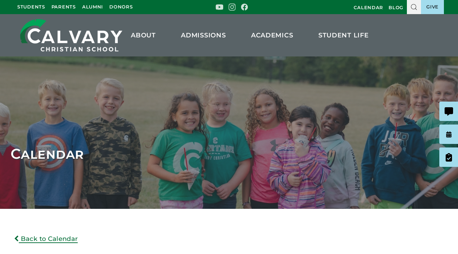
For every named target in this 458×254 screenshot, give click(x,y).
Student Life (346, 35)
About (146, 35)
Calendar (368, 7)
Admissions (206, 35)
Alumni (92, 7)
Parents (63, 7)
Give (432, 7)
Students (31, 7)
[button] (414, 7)
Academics (275, 35)
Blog (396, 7)
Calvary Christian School (71, 35)
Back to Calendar (46, 239)
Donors (121, 7)
